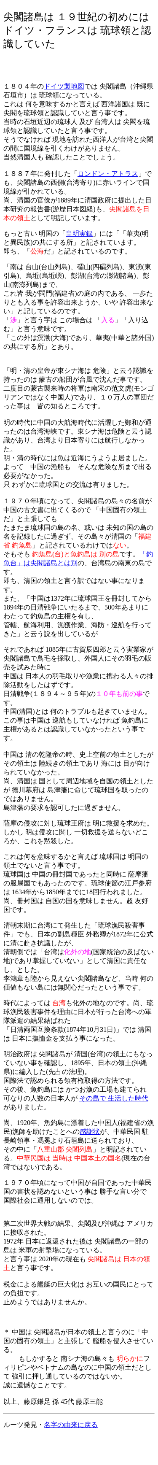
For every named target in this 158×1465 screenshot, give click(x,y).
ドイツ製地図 (64, 86)
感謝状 (90, 1131)
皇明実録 (79, 233)
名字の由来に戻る (71, 1424)
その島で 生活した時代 (113, 1098)
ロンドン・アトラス (108, 173)
